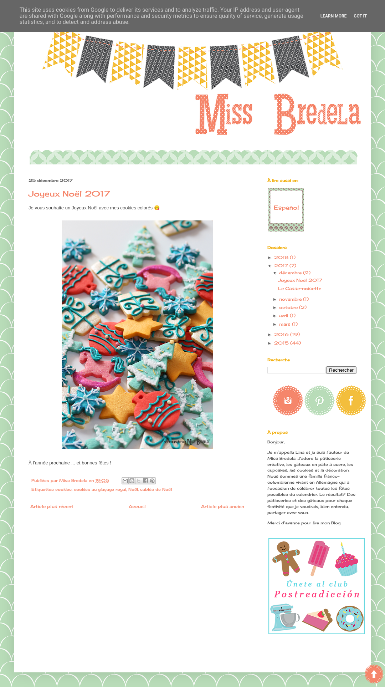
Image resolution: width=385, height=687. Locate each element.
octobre (289, 307)
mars (285, 324)
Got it (360, 16)
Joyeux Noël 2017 (300, 280)
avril (284, 315)
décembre (291, 272)
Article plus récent (51, 506)
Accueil (137, 506)
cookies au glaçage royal (100, 489)
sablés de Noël (156, 489)
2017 (281, 265)
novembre (291, 299)
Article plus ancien (222, 506)
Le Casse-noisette (299, 288)
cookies (63, 489)
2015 (282, 343)
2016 (282, 334)
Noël (133, 489)
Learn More (333, 16)
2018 (282, 257)
